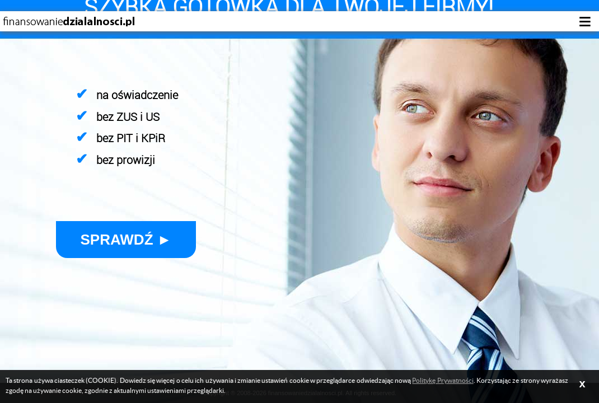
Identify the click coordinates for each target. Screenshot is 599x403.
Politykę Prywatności (442, 380)
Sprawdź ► (126, 239)
